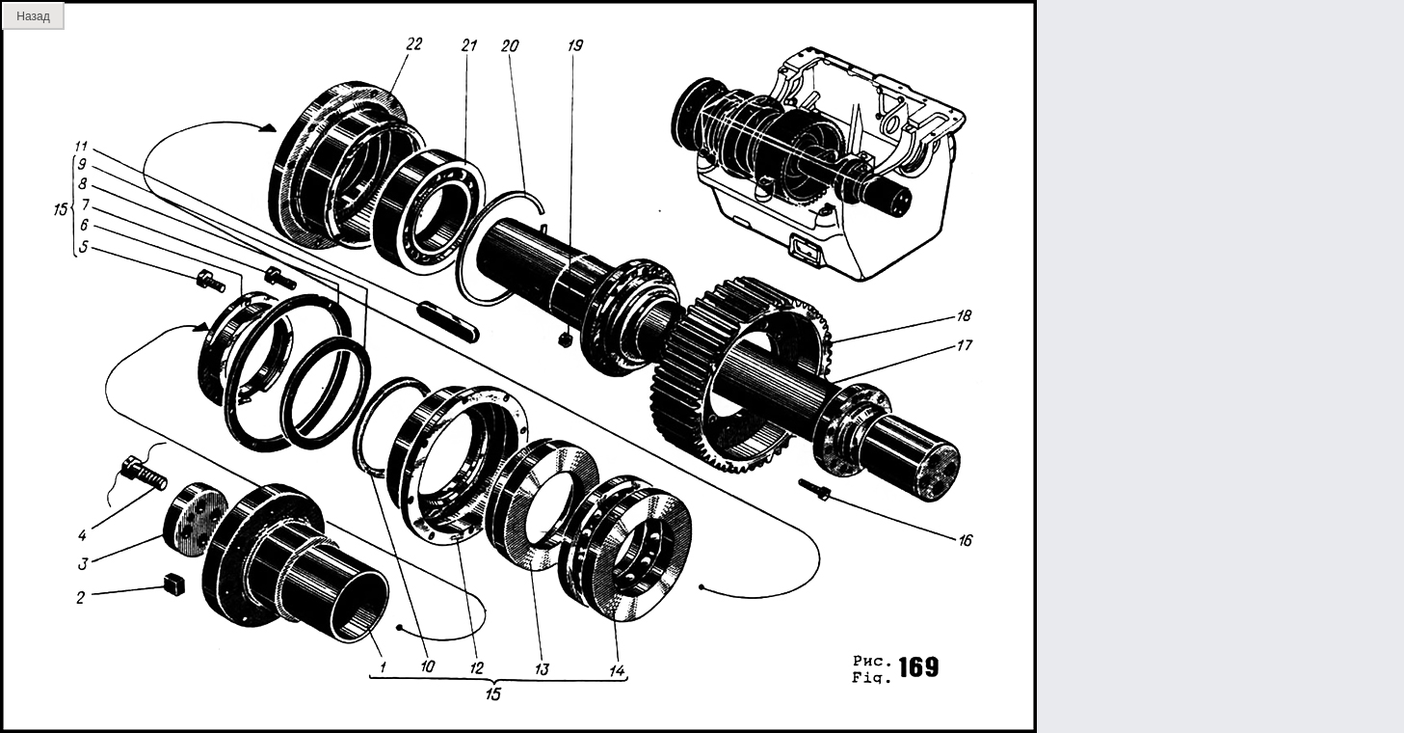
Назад (32, 16)
